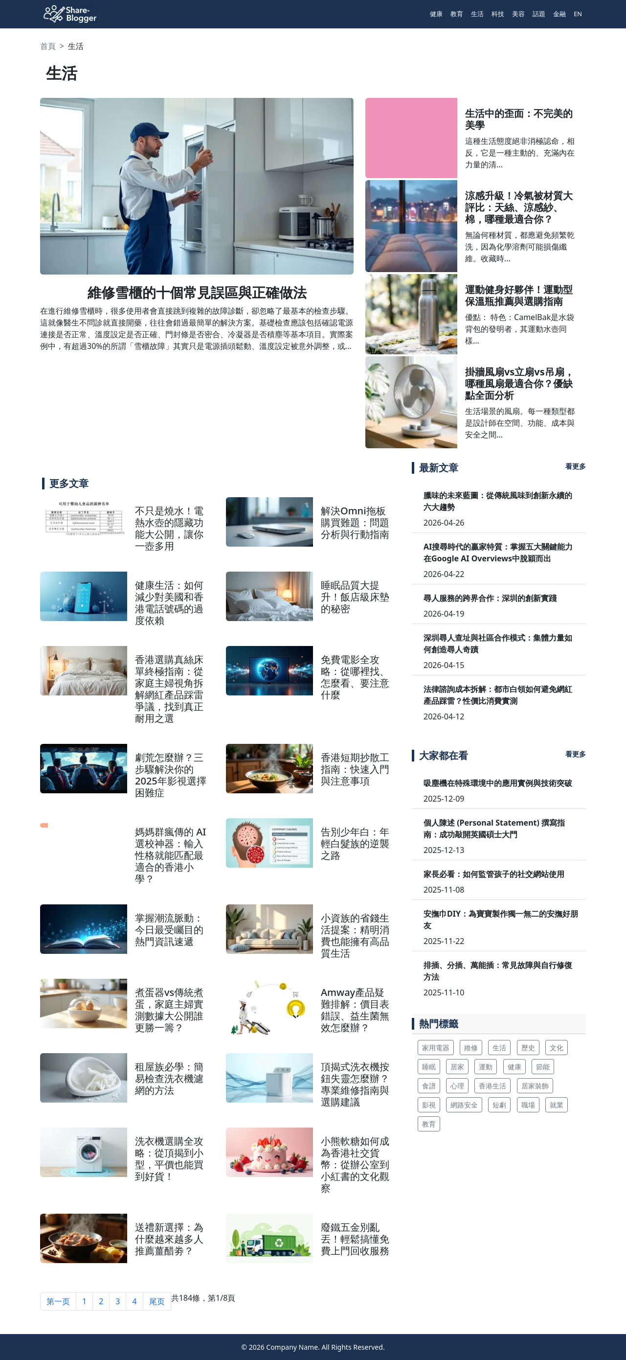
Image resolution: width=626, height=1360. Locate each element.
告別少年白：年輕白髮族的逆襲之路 (355, 843)
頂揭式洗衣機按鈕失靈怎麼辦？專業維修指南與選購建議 (355, 1084)
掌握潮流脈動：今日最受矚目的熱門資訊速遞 (169, 929)
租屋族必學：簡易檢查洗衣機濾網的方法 (169, 1078)
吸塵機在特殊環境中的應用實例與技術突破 (498, 783)
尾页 (157, 1301)
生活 (477, 13)
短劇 (499, 1104)
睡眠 (429, 1066)
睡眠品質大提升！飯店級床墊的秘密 (355, 596)
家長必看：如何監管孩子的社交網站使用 (494, 874)
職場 (528, 1104)
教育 (456, 13)
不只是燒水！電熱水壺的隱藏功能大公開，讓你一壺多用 (169, 528)
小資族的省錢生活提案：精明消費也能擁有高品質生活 (355, 935)
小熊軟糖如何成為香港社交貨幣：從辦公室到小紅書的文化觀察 (355, 1164)
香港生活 (492, 1085)
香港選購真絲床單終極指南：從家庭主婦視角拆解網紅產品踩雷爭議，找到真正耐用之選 (169, 689)
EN (578, 13)
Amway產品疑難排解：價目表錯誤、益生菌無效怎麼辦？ (355, 1010)
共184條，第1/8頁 (203, 1297)
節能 (543, 1066)
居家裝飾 (535, 1085)
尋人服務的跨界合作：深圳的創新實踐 (490, 598)
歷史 (528, 1047)
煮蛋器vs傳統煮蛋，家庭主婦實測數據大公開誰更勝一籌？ (169, 1010)
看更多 (575, 466)
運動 (485, 1066)
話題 (539, 13)
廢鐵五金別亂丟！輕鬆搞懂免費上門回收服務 (355, 1239)
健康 (436, 13)
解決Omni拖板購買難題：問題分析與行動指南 (355, 522)
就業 (556, 1104)
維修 (471, 1047)
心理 (457, 1085)
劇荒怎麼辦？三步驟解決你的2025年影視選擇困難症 (170, 775)
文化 (556, 1047)
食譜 (429, 1085)
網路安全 (464, 1104)
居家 (457, 1066)
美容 (518, 13)
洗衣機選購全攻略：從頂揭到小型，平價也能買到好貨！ (169, 1158)
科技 (498, 13)
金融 (559, 13)
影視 (429, 1104)
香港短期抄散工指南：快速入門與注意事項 (355, 769)
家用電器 (435, 1047)
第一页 (58, 1301)
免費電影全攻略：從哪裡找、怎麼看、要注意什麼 (355, 677)
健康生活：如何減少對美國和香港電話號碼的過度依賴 (169, 602)
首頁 (48, 46)
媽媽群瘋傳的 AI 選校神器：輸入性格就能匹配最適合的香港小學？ (170, 855)
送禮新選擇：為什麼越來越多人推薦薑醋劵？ (169, 1239)
